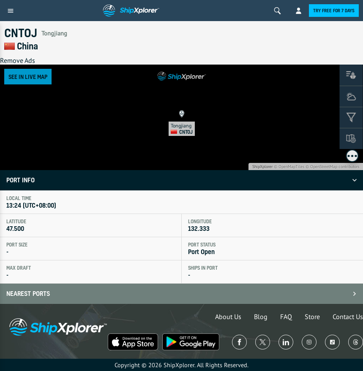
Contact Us (348, 316)
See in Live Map (27, 76)
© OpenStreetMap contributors (332, 166)
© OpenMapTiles (289, 166)
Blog (260, 316)
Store (312, 316)
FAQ (286, 316)
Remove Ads (17, 60)
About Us (228, 316)
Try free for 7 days (334, 11)
